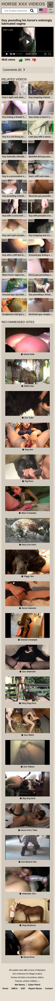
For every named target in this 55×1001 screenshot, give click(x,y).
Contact (49, 995)
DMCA (14, 995)
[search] (31, 10)
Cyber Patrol (34, 991)
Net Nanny (20, 991)
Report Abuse (35, 995)
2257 (23, 995)
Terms (5, 995)
